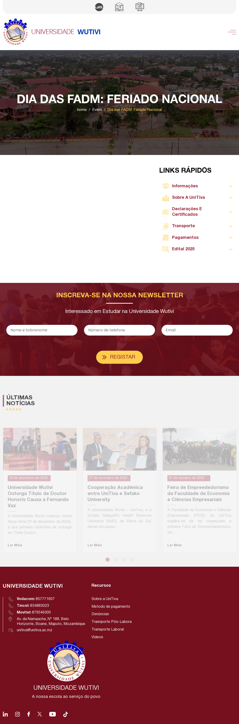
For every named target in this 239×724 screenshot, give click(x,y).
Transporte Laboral (107, 629)
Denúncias (100, 614)
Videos (97, 637)
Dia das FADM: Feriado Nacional (134, 110)
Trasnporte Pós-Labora (111, 622)
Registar (122, 357)
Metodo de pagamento (110, 606)
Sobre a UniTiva (104, 599)
